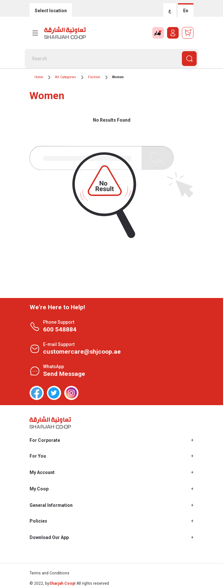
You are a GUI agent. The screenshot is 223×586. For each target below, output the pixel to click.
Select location (51, 10)
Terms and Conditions (49, 573)
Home (38, 77)
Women (118, 77)
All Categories (65, 77)
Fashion (94, 77)
